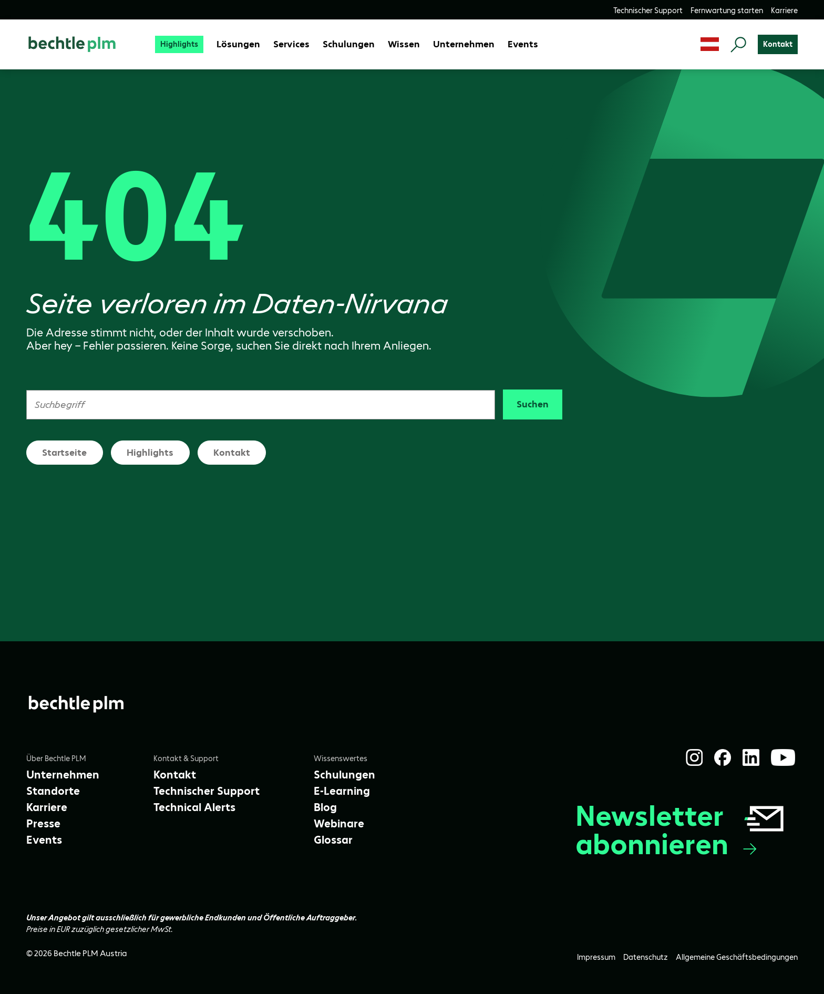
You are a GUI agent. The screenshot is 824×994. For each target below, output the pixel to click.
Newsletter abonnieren (680, 830)
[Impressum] (596, 957)
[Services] (291, 44)
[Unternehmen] (464, 44)
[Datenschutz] (645, 957)
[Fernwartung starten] (727, 10)
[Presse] (43, 824)
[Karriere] (784, 10)
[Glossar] (333, 840)
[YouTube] (783, 757)
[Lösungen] (238, 44)
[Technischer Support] (648, 10)
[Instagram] (694, 757)
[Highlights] (179, 44)
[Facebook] (723, 757)
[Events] (523, 44)
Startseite (64, 452)
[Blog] (325, 807)
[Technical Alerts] (194, 807)
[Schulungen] (349, 44)
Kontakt (231, 452)
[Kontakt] (778, 44)
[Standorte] (53, 791)
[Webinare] (339, 824)
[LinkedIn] (751, 757)
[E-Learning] (342, 791)
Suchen (533, 404)
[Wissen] (404, 44)
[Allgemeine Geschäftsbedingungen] (737, 957)
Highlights (150, 452)
